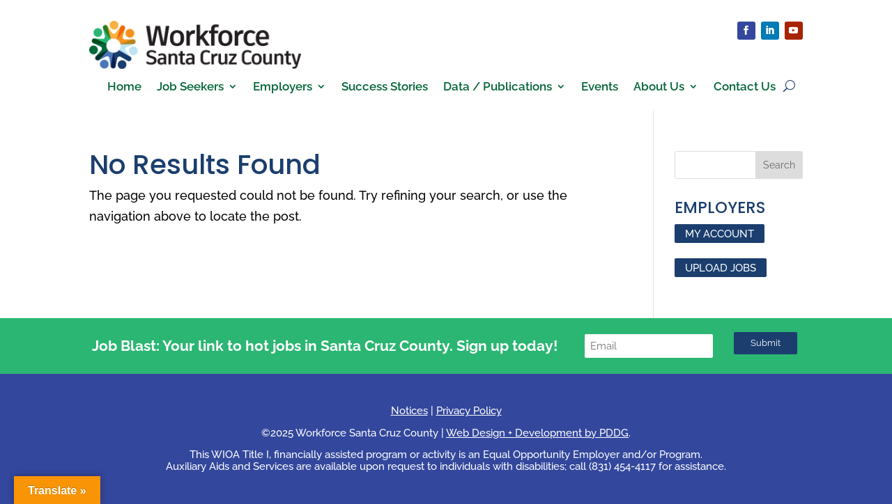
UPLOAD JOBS (720, 267)
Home (124, 87)
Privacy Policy (469, 410)
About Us (658, 87)
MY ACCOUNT (719, 234)
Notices (409, 410)
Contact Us (745, 87)
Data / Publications (497, 87)
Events (599, 87)
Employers (282, 87)
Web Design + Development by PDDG (537, 433)
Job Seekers (190, 87)
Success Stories (384, 87)
